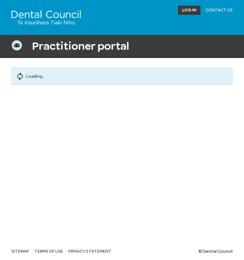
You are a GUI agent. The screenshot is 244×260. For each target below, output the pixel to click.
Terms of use (48, 251)
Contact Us (219, 10)
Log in (189, 10)
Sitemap (20, 251)
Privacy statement (90, 251)
